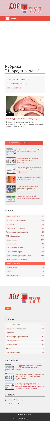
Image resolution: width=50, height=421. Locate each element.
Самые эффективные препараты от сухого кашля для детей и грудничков (28, 160)
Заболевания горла (25, 252)
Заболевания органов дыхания (25, 256)
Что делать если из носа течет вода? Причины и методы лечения (28, 150)
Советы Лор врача (25, 275)
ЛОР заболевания (14, 88)
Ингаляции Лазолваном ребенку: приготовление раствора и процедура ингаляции (28, 189)
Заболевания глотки (25, 248)
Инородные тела (25, 263)
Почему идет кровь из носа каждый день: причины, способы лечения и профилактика (29, 170)
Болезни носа (25, 240)
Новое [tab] (24, 143)
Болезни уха (25, 244)
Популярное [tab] (12, 143)
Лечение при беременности (25, 232)
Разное (25, 271)
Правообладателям (24, 414)
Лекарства (25, 224)
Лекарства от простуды (25, 228)
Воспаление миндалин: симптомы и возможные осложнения (29, 178)
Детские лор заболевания (25, 220)
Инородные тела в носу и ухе (23, 118)
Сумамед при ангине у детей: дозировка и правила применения (28, 197)
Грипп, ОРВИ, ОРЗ (25, 216)
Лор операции (25, 267)
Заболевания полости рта (25, 259)
